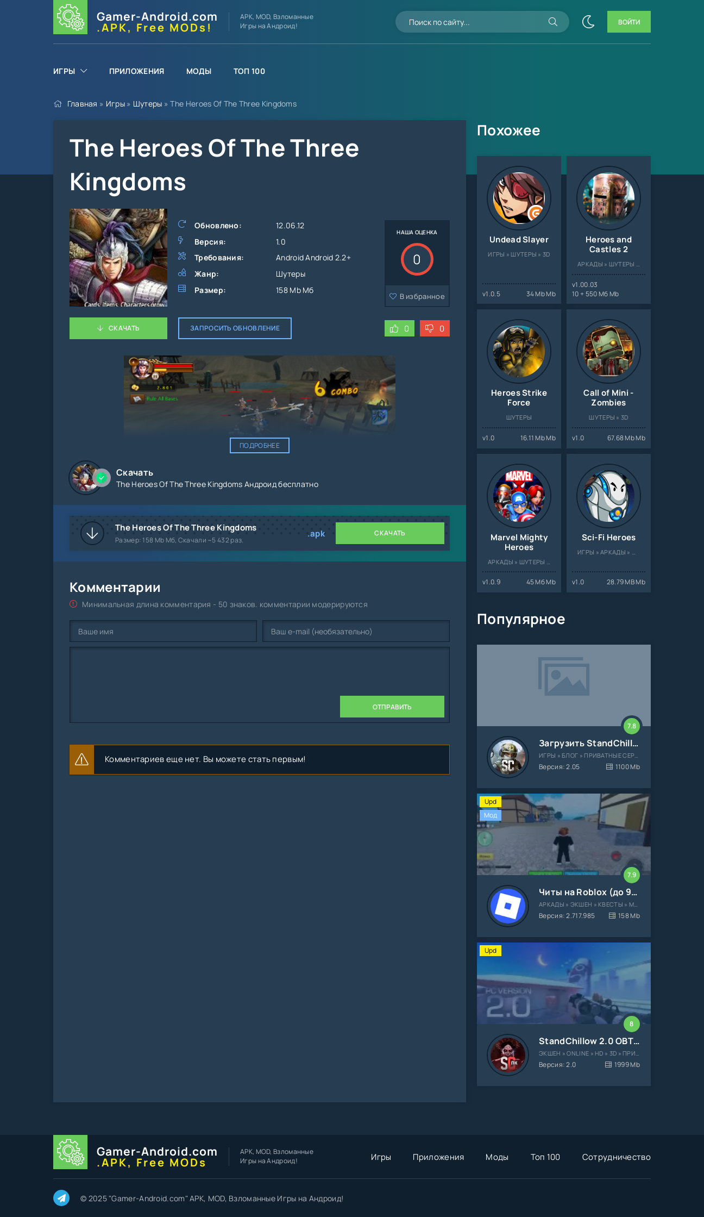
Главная (82, 103)
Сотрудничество (616, 1157)
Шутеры (147, 103)
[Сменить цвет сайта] (588, 22)
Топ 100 (249, 71)
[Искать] (553, 22)
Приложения (137, 71)
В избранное (422, 296)
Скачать (124, 328)
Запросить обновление (235, 328)
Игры (64, 71)
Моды (199, 71)
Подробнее (260, 445)
